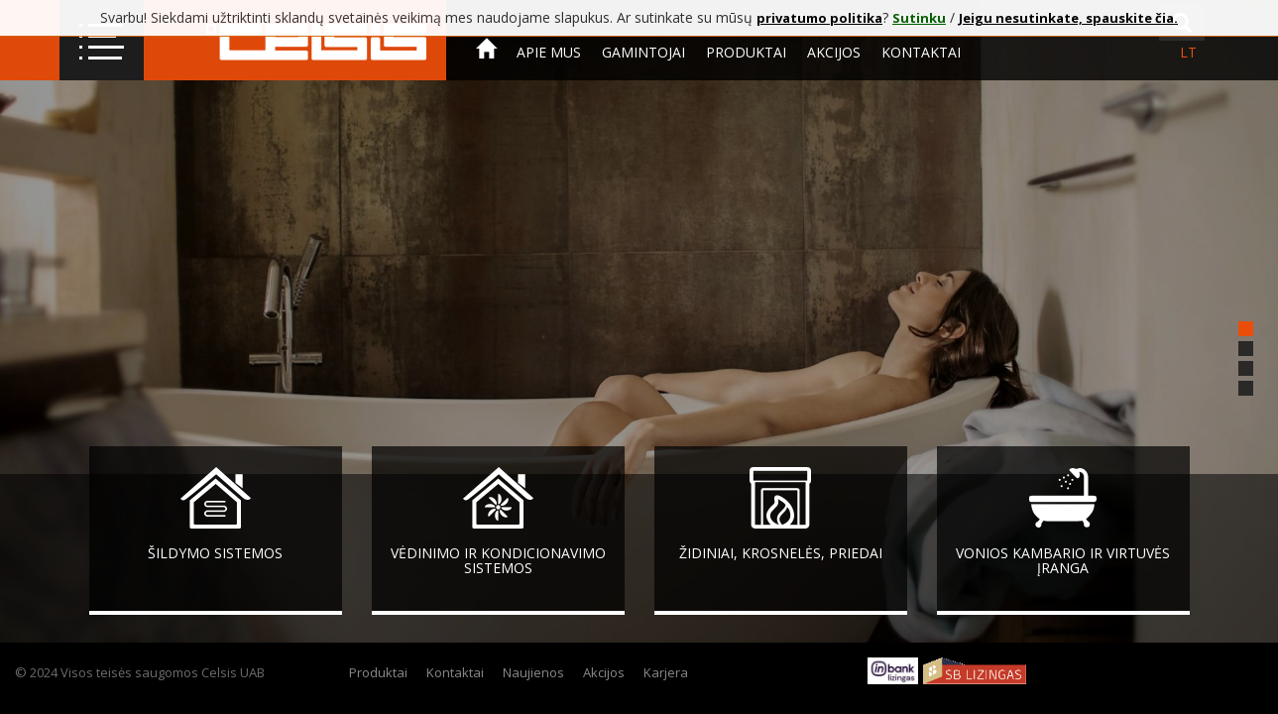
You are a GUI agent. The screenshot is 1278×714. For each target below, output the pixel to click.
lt (1188, 52)
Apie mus (549, 52)
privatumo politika (819, 18)
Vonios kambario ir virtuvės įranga (1063, 560)
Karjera (665, 672)
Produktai (746, 52)
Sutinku (919, 18)
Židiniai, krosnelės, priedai (780, 552)
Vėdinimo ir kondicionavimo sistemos (498, 560)
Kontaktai (921, 52)
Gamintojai (643, 52)
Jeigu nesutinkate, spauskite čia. (1068, 18)
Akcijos (834, 52)
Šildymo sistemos (215, 552)
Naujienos (533, 672)
